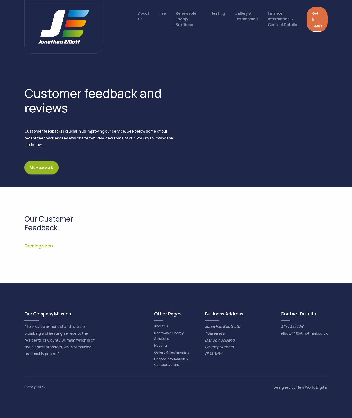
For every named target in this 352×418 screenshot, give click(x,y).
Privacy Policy (34, 387)
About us (143, 16)
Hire (162, 13)
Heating (217, 13)
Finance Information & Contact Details (282, 19)
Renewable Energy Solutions (186, 19)
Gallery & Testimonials (246, 16)
